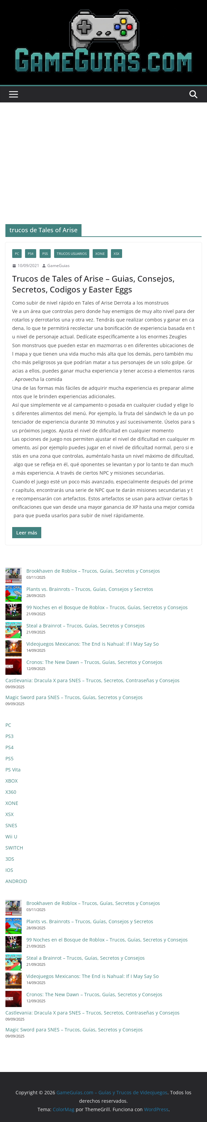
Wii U (11, 836)
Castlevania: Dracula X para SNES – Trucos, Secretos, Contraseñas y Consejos (92, 680)
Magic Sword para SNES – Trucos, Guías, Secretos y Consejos (74, 697)
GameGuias (58, 265)
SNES (11, 825)
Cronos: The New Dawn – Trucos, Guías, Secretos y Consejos (94, 662)
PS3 (9, 736)
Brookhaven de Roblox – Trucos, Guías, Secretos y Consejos (93, 571)
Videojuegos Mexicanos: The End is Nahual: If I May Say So (92, 644)
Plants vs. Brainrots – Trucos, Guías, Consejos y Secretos (89, 589)
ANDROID (16, 881)
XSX (116, 253)
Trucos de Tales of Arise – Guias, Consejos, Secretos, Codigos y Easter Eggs (93, 283)
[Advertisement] (103, 153)
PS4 (30, 253)
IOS (9, 870)
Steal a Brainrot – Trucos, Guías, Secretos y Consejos (85, 625)
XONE (100, 253)
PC (17, 253)
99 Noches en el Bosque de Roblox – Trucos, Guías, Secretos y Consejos (107, 607)
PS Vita (13, 769)
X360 (10, 792)
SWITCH (14, 847)
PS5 (45, 253)
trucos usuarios (72, 253)
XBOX (11, 781)
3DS (9, 859)
